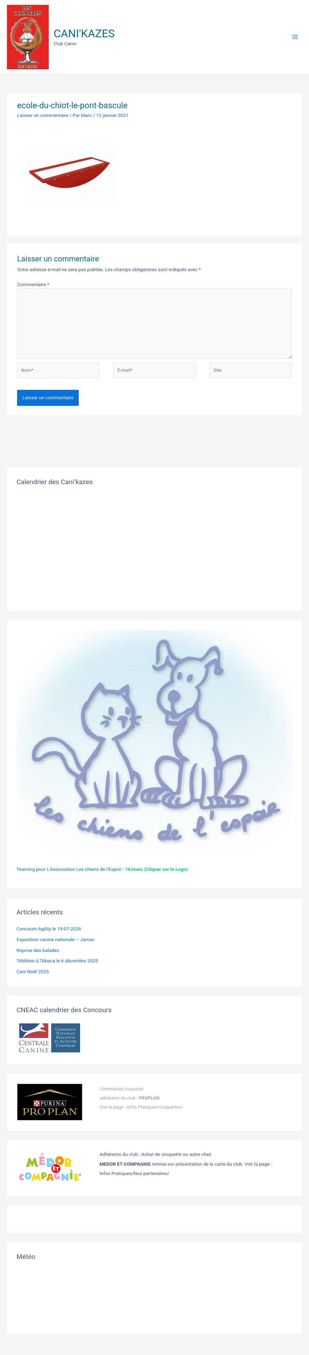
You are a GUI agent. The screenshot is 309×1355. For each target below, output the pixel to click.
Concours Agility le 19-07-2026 (48, 928)
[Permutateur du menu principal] (295, 37)
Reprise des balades (37, 950)
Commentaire (33, 284)
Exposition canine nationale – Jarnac (55, 939)
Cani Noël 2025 (32, 971)
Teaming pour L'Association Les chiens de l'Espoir (69, 869)
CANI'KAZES (84, 33)
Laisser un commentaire (42, 115)
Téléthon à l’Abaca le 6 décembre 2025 (57, 960)
